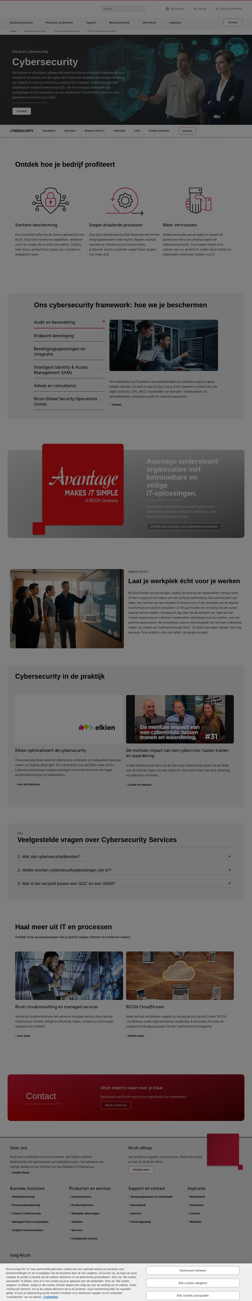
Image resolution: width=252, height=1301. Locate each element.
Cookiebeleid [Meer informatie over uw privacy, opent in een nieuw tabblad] (50, 1297)
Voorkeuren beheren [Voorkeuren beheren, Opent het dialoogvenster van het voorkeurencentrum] (192, 1270)
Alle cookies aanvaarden (193, 1295)
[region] (126, 1282)
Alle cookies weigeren (192, 1283)
